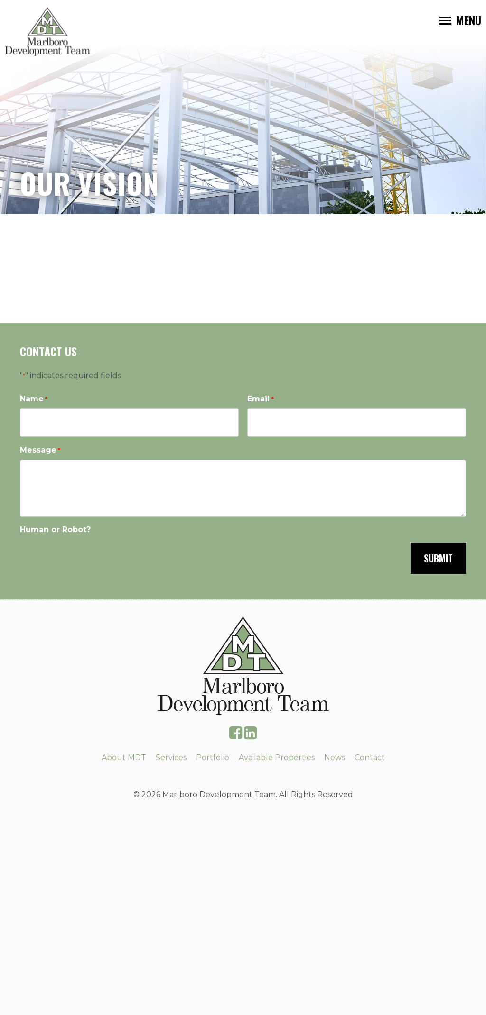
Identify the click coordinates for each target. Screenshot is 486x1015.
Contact (370, 757)
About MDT (124, 757)
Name (33, 399)
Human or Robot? (55, 529)
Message (40, 450)
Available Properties (277, 757)
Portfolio (212, 757)
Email (260, 399)
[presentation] (92, 557)
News (334, 757)
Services (171, 757)
